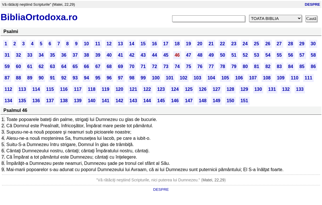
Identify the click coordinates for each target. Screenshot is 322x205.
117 (78, 89)
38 (86, 55)
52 (245, 55)
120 (119, 89)
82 (267, 66)
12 (109, 43)
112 (8, 89)
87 (7, 77)
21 (211, 43)
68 (109, 66)
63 (52, 66)
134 (8, 100)
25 (256, 43)
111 (308, 77)
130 (258, 89)
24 (245, 43)
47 (188, 55)
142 (119, 100)
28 (290, 43)
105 (225, 77)
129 (244, 89)
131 (272, 89)
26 (267, 43)
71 (143, 66)
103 (197, 77)
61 (29, 66)
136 (36, 100)
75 (188, 66)
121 (133, 89)
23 (234, 43)
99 (143, 77)
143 (133, 100)
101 (170, 77)
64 (63, 66)
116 (64, 89)
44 (154, 55)
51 (234, 55)
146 (175, 100)
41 (120, 55)
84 (290, 66)
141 (105, 100)
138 (64, 100)
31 (7, 55)
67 (97, 66)
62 (41, 66)
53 (256, 55)
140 (91, 100)
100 (156, 77)
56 (290, 55)
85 (302, 66)
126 (203, 89)
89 (29, 77)
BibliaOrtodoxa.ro (39, 17)
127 (217, 89)
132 (286, 89)
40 (109, 55)
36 (63, 55)
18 (177, 43)
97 (120, 77)
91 (52, 77)
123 (161, 89)
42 (131, 55)
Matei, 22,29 (213, 180)
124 (175, 89)
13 (120, 43)
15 (143, 43)
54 (267, 55)
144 (147, 100)
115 (50, 89)
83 (279, 66)
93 (75, 77)
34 (41, 55)
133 (300, 89)
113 (22, 89)
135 (22, 100)
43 (143, 55)
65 (75, 66)
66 (86, 66)
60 (18, 66)
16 (154, 43)
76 (200, 66)
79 (234, 66)
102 (184, 77)
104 (211, 77)
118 (91, 89)
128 (230, 89)
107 (253, 77)
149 (217, 100)
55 (279, 55)
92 (63, 77)
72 (154, 66)
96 (109, 77)
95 (97, 77)
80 (245, 66)
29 (301, 43)
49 (211, 55)
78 (222, 66)
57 (302, 55)
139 (78, 100)
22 (222, 43)
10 (86, 43)
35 (52, 55)
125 (189, 89)
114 (36, 89)
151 (244, 100)
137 (50, 100)
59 (7, 66)
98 (131, 77)
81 (256, 66)
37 (75, 55)
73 (165, 66)
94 (86, 77)
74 (177, 66)
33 (29, 55)
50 (222, 55)
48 (200, 55)
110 (294, 77)
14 (131, 43)
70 (131, 66)
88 (18, 77)
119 (105, 89)
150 (230, 100)
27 (279, 43)
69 (120, 66)
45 (165, 55)
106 (239, 77)
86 (313, 66)
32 (18, 55)
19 (188, 43)
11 (97, 43)
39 (97, 55)
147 (189, 100)
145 (161, 100)
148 (203, 100)
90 (41, 77)
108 (267, 77)
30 (313, 43)
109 (281, 77)
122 (147, 89)
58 (313, 55)
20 (199, 43)
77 (211, 66)
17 (165, 43)
